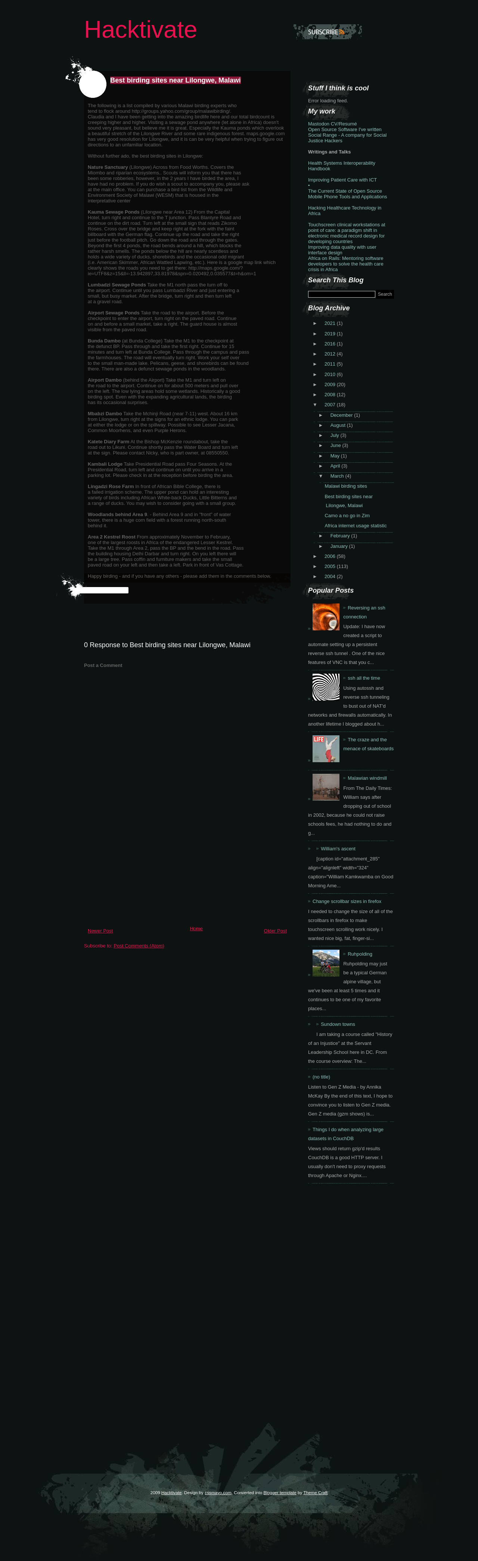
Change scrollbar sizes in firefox (347, 901)
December (342, 415)
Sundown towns (338, 1024)
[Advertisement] (140, 870)
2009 (331, 384)
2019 (331, 333)
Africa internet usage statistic (356, 525)
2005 (331, 566)
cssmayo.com (218, 1492)
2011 (331, 364)
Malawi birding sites (346, 486)
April (336, 466)
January (339, 546)
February (340, 536)
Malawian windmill (367, 778)
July (335, 435)
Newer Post (100, 931)
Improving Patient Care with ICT (342, 180)
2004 (331, 576)
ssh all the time (364, 678)
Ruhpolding (360, 954)
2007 (331, 404)
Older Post (275, 931)
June (336, 445)
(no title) (321, 1077)
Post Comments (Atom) (139, 946)
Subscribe (327, 31)
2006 (331, 556)
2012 (331, 354)
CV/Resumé (344, 124)
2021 (331, 323)
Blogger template (279, 1492)
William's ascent (338, 848)
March (337, 476)
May (335, 456)
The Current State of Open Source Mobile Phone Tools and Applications (347, 193)
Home (196, 928)
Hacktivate (140, 29)
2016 (331, 344)
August (338, 425)
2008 (331, 394)
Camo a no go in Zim (347, 515)
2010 (331, 374)
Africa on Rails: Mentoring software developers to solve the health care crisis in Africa (346, 263)
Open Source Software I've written (345, 129)
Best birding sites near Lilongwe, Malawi (175, 80)
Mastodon (318, 124)
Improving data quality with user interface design (342, 249)
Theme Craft (315, 1492)
